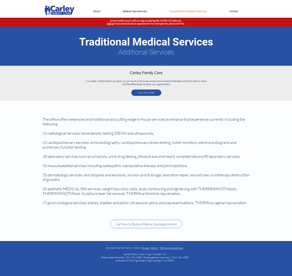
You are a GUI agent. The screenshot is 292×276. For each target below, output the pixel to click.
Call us (110, 23)
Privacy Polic (149, 247)
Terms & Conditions (171, 247)
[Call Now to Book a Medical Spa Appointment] (146, 224)
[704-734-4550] (146, 93)
